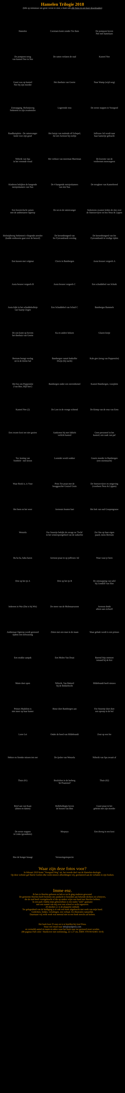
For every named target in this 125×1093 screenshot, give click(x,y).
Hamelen (23, 29)
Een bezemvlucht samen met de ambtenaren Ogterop (23, 210)
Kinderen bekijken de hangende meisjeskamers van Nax (23, 184)
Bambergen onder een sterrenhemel (64, 382)
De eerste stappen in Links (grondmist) (23, 831)
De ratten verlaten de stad (64, 55)
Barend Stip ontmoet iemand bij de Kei (104, 657)
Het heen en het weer (23, 508)
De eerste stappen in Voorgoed (104, 106)
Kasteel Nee (104, 55)
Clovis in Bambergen (64, 259)
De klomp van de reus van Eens (104, 408)
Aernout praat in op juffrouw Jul (64, 556)
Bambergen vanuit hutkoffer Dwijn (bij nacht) (64, 358)
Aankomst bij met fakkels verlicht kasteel (64, 432)
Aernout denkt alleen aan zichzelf (104, 606)
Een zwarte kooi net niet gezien (23, 431)
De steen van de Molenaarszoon (64, 605)
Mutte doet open (23, 681)
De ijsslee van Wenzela (64, 756)
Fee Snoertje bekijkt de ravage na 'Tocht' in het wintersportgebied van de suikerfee (64, 532)
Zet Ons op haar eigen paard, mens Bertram (104, 532)
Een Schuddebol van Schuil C (64, 306)
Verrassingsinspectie (64, 855)
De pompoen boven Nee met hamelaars (104, 31)
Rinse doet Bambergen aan (64, 707)
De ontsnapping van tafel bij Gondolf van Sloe (104, 581)
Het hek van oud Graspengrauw (104, 508)
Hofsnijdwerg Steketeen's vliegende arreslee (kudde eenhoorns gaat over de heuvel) (23, 235)
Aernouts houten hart (64, 508)
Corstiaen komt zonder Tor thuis (64, 29)
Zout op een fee (104, 733)
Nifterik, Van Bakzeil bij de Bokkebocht (64, 683)
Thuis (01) (23, 779)
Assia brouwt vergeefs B (23, 283)
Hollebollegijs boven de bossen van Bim (64, 806)
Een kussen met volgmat (23, 259)
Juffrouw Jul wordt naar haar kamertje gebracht (104, 133)
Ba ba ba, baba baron (23, 556)
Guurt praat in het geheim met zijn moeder (104, 806)
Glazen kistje (104, 331)
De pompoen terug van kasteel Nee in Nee (23, 56)
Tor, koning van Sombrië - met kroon (23, 458)
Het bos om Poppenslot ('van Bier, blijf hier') (23, 384)
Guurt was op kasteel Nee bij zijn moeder (23, 82)
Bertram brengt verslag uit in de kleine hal (23, 358)
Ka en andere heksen (64, 331)
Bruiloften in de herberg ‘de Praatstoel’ (64, 780)
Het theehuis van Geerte (64, 81)
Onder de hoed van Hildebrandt (64, 733)
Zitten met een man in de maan (64, 630)
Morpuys (64, 830)
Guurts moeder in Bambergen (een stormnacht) (104, 458)
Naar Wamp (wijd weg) (104, 81)
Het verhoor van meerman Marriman (64, 157)
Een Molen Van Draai (64, 656)
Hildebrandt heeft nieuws (104, 681)
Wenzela (23, 531)
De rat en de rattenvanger (64, 208)
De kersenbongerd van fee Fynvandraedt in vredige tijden (104, 235)
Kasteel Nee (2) (23, 408)
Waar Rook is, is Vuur (23, 482)
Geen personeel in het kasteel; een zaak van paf (104, 432)
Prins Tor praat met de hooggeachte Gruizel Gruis (64, 483)
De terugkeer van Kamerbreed (104, 183)
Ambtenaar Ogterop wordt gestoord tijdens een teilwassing (23, 632)
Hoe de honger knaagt (23, 855)
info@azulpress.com (72, 1084)
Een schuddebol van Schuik (104, 283)
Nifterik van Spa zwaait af (104, 756)
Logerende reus (64, 106)
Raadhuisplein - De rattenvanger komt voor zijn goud (23, 133)
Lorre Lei (23, 733)
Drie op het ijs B (64, 579)
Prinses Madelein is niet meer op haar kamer (23, 708)
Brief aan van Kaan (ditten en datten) (23, 806)
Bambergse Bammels (104, 306)
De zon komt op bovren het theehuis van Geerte (23, 333)
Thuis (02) (104, 779)
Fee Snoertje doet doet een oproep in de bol (104, 708)
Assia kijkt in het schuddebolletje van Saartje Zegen (23, 307)
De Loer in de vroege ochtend (64, 408)
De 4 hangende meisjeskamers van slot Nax (64, 184)
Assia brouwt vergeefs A (104, 259)
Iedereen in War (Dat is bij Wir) (23, 605)
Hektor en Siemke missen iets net (23, 756)
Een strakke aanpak (23, 656)
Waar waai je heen (104, 556)
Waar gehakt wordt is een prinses (104, 630)
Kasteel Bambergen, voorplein (104, 382)
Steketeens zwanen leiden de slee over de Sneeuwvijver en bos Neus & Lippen (104, 210)
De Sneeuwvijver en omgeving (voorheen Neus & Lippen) (104, 483)
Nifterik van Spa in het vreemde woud (23, 159)
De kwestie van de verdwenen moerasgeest (104, 159)
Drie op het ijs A (23, 579)
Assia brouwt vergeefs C (64, 283)
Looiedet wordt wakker (64, 456)
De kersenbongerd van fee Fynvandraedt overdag (64, 235)
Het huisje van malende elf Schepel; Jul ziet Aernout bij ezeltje (64, 133)
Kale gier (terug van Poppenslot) (104, 357)
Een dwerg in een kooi (104, 830)
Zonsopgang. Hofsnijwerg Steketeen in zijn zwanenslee (23, 107)
